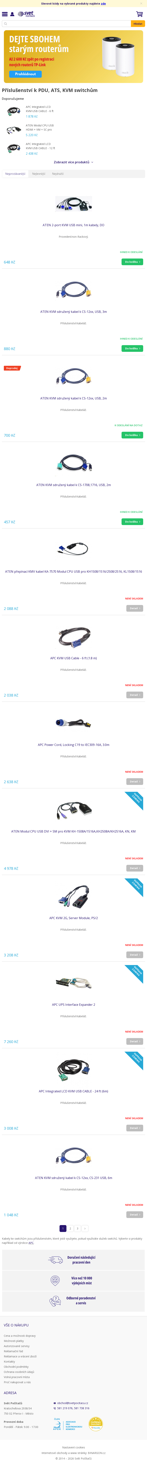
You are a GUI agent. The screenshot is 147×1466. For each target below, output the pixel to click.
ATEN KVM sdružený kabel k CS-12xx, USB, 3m (73, 312)
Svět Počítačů (26, 14)
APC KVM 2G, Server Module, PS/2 (73, 918)
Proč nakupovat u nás (17, 1382)
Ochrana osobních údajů (19, 1372)
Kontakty (9, 1361)
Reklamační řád (13, 1351)
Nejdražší (58, 174)
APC (31, 1243)
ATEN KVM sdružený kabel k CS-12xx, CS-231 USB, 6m (73, 1178)
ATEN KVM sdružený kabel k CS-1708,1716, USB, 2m (73, 485)
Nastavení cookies (73, 1447)
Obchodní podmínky (16, 1366)
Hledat (138, 23)
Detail (134, 608)
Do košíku (131, 261)
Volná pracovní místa (17, 1377)
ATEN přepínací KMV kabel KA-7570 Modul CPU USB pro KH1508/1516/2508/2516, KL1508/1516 (73, 571)
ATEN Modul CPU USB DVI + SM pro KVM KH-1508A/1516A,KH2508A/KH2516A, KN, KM (73, 831)
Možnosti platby (14, 1341)
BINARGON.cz (96, 1453)
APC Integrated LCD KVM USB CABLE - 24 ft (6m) (73, 1091)
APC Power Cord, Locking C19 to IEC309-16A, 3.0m (73, 745)
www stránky (78, 1453)
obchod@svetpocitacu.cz (72, 1403)
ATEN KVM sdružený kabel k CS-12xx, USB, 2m (73, 398)
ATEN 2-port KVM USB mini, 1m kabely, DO (73, 225)
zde (103, 3)
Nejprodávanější (15, 174)
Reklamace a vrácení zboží (20, 1356)
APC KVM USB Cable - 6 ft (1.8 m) (73, 658)
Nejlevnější (38, 174)
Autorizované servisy (16, 1346)
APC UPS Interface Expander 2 (73, 1005)
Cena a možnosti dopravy (20, 1336)
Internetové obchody (54, 1453)
